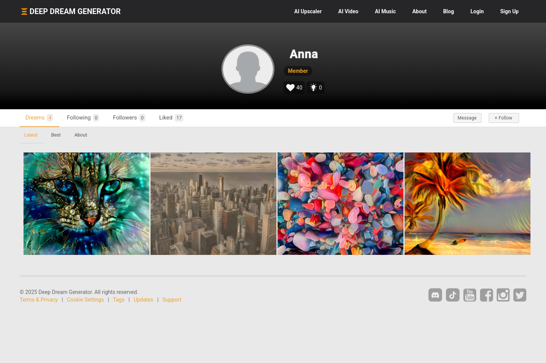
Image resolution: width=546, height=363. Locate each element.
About (419, 11)
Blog (448, 11)
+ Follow (503, 118)
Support (172, 300)
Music (385, 11)
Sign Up (509, 11)
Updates (144, 300)
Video (348, 11)
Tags (118, 300)
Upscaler (308, 11)
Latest (31, 135)
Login (477, 11)
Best (56, 135)
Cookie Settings (85, 300)
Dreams (39, 117)
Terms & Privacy (39, 300)
